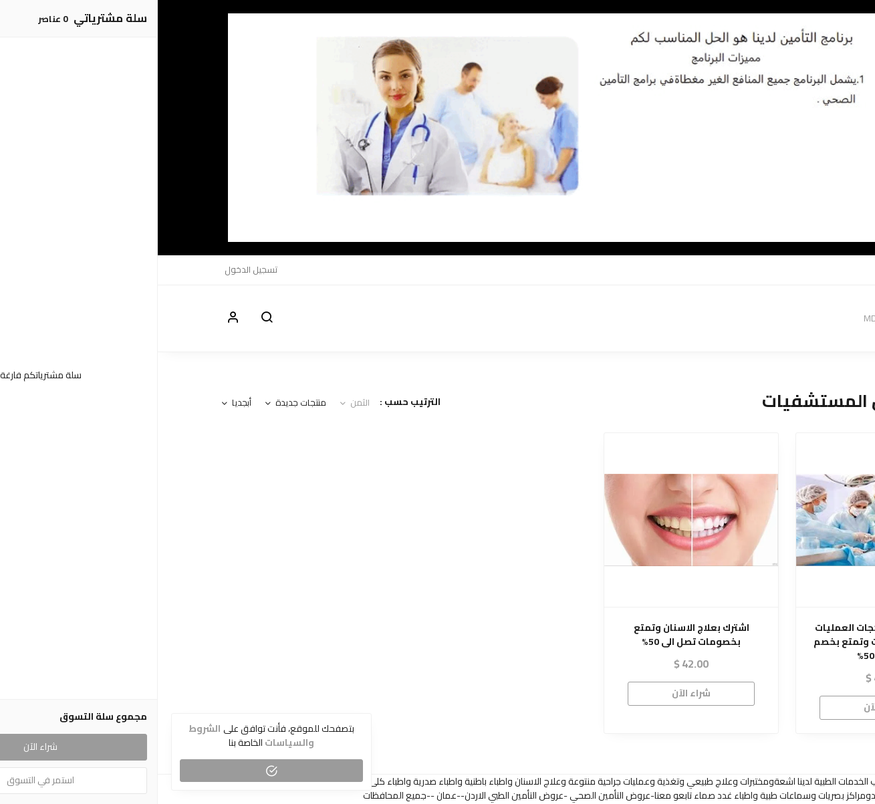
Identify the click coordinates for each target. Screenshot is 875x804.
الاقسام (765, 269)
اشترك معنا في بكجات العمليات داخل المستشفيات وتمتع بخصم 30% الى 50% (725, 642)
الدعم (731, 269)
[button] (109, 318)
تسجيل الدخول (93, 269)
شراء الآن (725, 707)
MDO (799, 269)
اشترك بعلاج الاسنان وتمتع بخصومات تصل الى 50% (534, 635)
